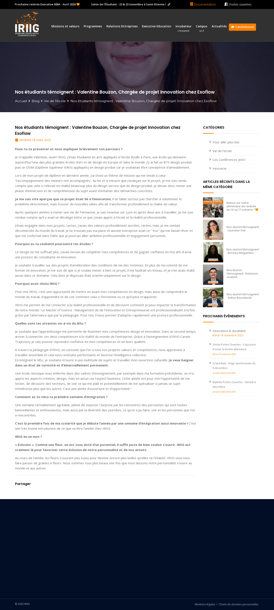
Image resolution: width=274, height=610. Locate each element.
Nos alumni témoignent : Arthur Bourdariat (242, 296)
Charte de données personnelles (238, 604)
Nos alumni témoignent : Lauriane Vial (242, 228)
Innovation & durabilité (229, 331)
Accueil (21, 101)
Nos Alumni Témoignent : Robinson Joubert (242, 273)
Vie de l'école (55, 101)
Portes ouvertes (238, 4)
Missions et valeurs (65, 26)
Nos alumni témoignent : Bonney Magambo (242, 251)
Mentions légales (205, 604)
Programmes (93, 26)
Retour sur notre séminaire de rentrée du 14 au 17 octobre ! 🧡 (242, 206)
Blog (35, 101)
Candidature (242, 27)
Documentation (203, 4)
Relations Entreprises (122, 26)
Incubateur (184, 28)
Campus (201, 28)
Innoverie (219, 168)
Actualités (219, 26)
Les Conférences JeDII (229, 159)
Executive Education (156, 26)
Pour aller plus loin (226, 142)
